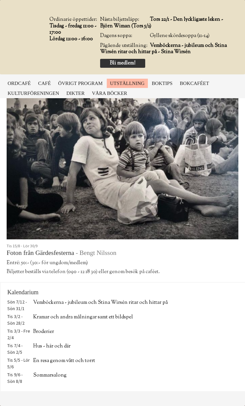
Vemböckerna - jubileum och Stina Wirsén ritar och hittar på (100, 302)
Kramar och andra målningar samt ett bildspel (83, 317)
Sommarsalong (50, 375)
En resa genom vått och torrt (64, 360)
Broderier (43, 331)
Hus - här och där (52, 346)
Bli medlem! (122, 63)
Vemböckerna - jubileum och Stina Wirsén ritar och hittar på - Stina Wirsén (163, 49)
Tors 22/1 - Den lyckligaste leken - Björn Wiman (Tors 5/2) (161, 23)
